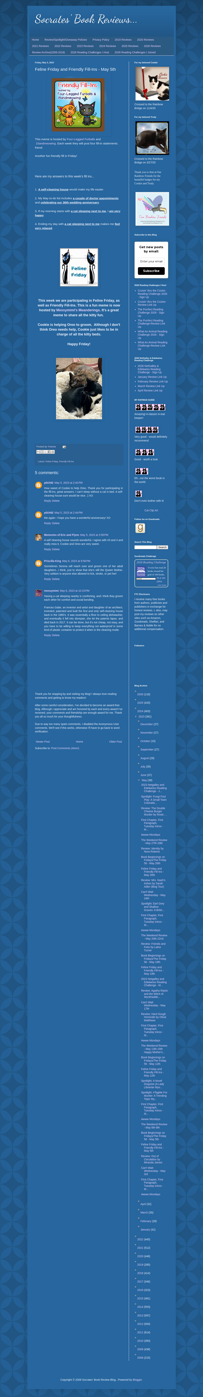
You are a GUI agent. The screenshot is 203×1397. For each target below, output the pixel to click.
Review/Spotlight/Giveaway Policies (66, 39)
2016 (140, 1290)
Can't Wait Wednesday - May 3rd (153, 1171)
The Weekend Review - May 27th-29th (154, 842)
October (145, 741)
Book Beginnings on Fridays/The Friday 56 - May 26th (153, 860)
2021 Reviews (40, 46)
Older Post (115, 741)
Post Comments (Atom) (65, 748)
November (146, 732)
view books (162, 585)
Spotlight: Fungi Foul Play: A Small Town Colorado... (153, 800)
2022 (140, 1239)
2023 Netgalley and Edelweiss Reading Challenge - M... (154, 982)
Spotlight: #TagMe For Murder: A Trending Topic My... (154, 1095)
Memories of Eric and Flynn (61, 534)
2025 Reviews (129, 46)
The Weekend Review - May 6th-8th (154, 1126)
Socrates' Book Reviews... (86, 19)
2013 (140, 1315)
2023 (142, 716)
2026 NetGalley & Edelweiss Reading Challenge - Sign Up (150, 369)
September (147, 749)
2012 (140, 1323)
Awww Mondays (150, 834)
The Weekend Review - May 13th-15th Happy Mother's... (154, 1049)
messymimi (51, 590)
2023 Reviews (85, 46)
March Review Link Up (151, 386)
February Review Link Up (153, 381)
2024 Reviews (107, 46)
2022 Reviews (62, 46)
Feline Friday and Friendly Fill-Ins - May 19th (152, 970)
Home (35, 39)
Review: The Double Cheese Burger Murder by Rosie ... (153, 811)
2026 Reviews (152, 46)
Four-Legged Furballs (81, 139)
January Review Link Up (152, 376)
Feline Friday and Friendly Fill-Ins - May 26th (152, 872)
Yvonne (151, 567)
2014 (140, 1306)
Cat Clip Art (151, 510)
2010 (140, 1340)
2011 (140, 1332)
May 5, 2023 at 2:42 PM (69, 482)
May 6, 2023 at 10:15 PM (74, 590)
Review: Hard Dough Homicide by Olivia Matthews (153, 1017)
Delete (56, 500)
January (145, 1229)
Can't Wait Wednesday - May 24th (153, 895)
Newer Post (43, 741)
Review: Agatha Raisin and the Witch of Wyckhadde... (154, 994)
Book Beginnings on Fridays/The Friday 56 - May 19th (153, 959)
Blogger (137, 1379)
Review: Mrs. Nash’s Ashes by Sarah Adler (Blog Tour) (153, 883)
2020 (140, 1256)
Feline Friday (52, 461)
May (145, 780)
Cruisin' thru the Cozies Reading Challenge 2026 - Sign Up (152, 294)
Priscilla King (52, 561)
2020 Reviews (145, 39)
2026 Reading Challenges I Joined (135, 52)
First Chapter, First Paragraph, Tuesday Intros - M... (152, 824)
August (144, 758)
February (146, 1221)
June (143, 775)
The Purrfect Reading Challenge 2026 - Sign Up (151, 312)
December (146, 724)
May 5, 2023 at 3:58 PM (94, 534)
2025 (140, 702)
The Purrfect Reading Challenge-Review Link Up (151, 324)
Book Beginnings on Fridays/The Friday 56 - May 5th (153, 1136)
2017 (140, 1281)
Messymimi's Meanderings (78, 310)
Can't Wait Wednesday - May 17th (153, 1005)
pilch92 (48, 482)
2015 (140, 1298)
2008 (140, 1357)
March (144, 1212)
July (143, 766)
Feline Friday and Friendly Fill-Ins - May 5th (152, 1147)
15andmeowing (46, 143)
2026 (140, 694)
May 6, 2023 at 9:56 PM (76, 561)
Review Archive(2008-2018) (48, 52)
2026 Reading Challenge (151, 562)
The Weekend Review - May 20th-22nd (154, 937)
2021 (140, 1247)
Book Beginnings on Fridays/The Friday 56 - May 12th (153, 1060)
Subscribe (151, 271)
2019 (140, 1264)
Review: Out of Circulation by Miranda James (151, 1159)
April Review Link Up (150, 390)
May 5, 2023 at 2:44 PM (69, 512)
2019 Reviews (123, 39)
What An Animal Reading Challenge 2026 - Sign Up (152, 334)
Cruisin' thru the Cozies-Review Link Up (152, 303)
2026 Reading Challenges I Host (89, 52)
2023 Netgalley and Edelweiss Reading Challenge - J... (154, 788)
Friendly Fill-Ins (66, 461)
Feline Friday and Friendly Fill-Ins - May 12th (152, 1072)
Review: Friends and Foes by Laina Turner (153, 947)
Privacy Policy (101, 39)
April (143, 1204)
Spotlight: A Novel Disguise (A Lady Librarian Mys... (152, 1084)
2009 (140, 1349)
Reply (47, 500)
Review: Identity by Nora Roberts (152, 850)
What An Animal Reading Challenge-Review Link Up (152, 345)
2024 (140, 711)
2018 (140, 1273)
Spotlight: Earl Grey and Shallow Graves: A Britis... (152, 907)
